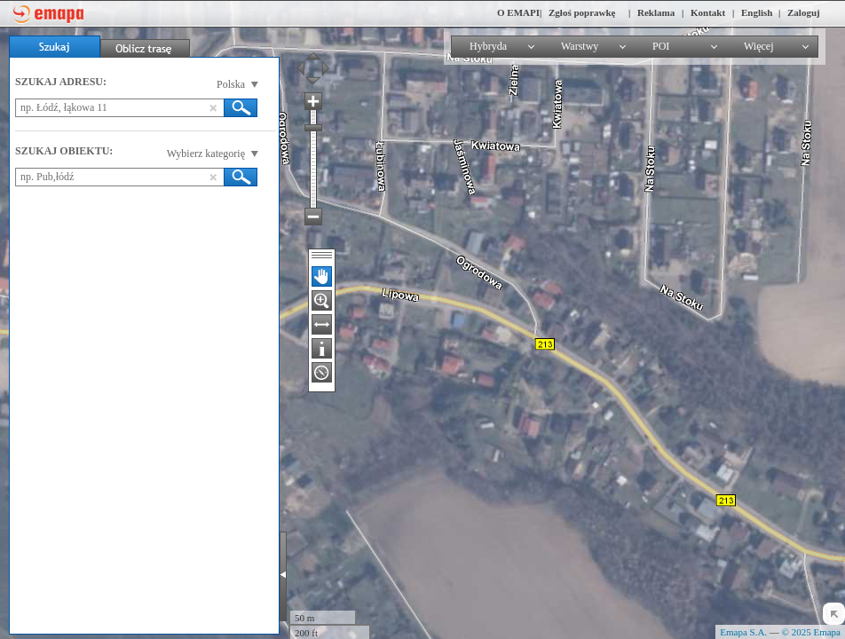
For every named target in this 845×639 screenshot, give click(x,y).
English (756, 12)
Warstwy (579, 46)
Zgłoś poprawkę (582, 12)
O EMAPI (518, 12)
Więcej (759, 46)
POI (660, 46)
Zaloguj (803, 12)
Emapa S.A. (743, 632)
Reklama (656, 12)
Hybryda (488, 46)
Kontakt (708, 12)
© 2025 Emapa (811, 632)
